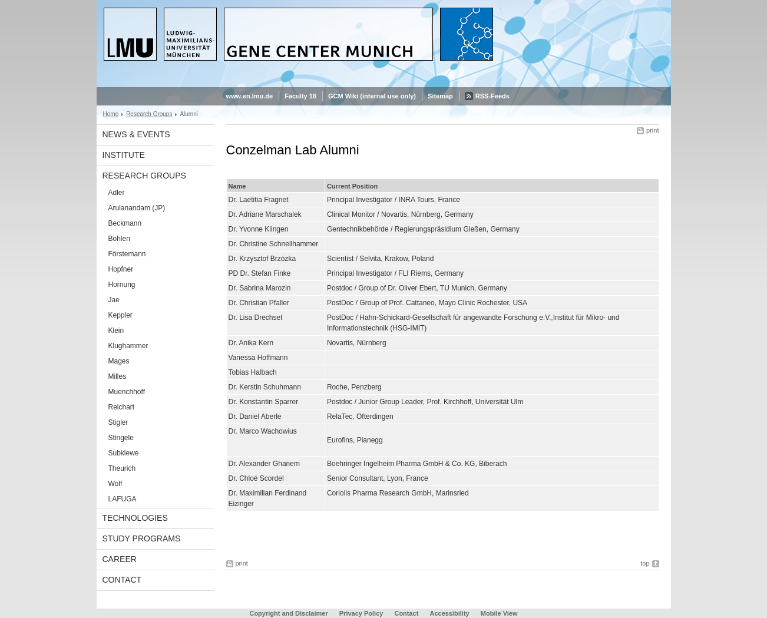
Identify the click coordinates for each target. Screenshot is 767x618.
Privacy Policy (361, 613)
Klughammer (128, 346)
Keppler (120, 315)
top (644, 563)
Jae (114, 300)
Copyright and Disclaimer (288, 613)
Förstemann (127, 254)
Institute (124, 155)
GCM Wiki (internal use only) (372, 96)
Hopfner (121, 269)
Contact (122, 579)
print (652, 130)
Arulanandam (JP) (137, 208)
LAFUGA (122, 499)
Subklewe (123, 453)
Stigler (118, 422)
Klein (116, 330)
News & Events (136, 134)
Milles (117, 376)
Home (111, 114)
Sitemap (440, 96)
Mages (119, 361)
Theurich (122, 468)
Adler (116, 193)
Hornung (121, 284)
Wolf (115, 484)
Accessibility (450, 613)
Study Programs (142, 538)
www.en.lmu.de (249, 96)
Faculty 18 (300, 96)
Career (120, 559)
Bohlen (119, 238)
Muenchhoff (127, 392)
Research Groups (149, 114)
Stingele (121, 438)
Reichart (121, 407)
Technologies (135, 518)
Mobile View (499, 613)
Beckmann (125, 223)
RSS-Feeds (492, 96)
